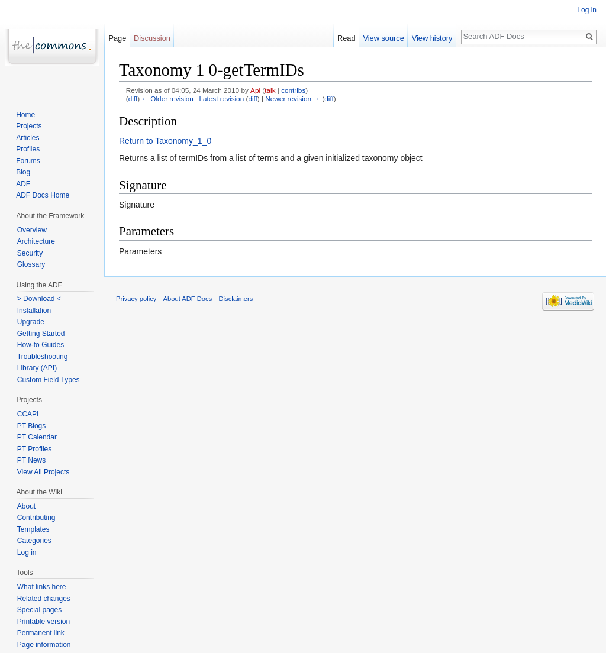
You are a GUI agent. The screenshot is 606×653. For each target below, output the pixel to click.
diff (132, 98)
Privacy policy (136, 298)
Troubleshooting (42, 357)
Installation (34, 310)
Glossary (31, 264)
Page (117, 38)
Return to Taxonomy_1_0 (165, 141)
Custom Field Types (48, 380)
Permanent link (41, 633)
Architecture (36, 241)
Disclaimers (235, 298)
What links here (41, 587)
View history (432, 38)
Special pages (39, 610)
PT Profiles (34, 449)
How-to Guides (40, 345)
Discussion (152, 38)
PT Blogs (31, 426)
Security (30, 253)
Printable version (43, 622)
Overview (32, 230)
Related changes (43, 598)
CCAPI (28, 414)
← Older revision (167, 98)
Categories (34, 540)
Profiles (28, 149)
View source (383, 38)
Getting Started (41, 333)
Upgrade (30, 322)
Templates (33, 529)
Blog (23, 172)
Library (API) (37, 368)
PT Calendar (37, 437)
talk (270, 90)
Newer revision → (292, 98)
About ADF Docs (187, 298)
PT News (31, 460)
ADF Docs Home (42, 195)
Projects (28, 126)
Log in (587, 10)
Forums (28, 161)
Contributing (36, 517)
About (26, 506)
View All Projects (43, 472)
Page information (44, 645)
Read (346, 38)
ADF (23, 184)
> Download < (39, 299)
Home (25, 115)
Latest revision (221, 98)
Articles (27, 138)
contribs (293, 90)
